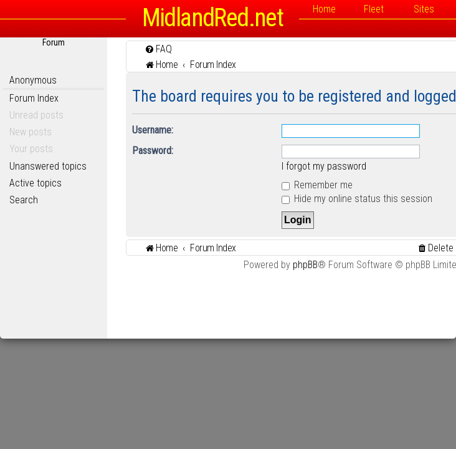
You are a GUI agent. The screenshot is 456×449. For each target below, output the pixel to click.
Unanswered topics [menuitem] (48, 166)
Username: (152, 130)
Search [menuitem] (23, 200)
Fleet (374, 9)
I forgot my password (324, 166)
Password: (152, 151)
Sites (424, 9)
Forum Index (34, 98)
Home (324, 9)
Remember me (317, 185)
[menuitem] (158, 49)
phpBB (305, 265)
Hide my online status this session (357, 199)
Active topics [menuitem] (35, 183)
